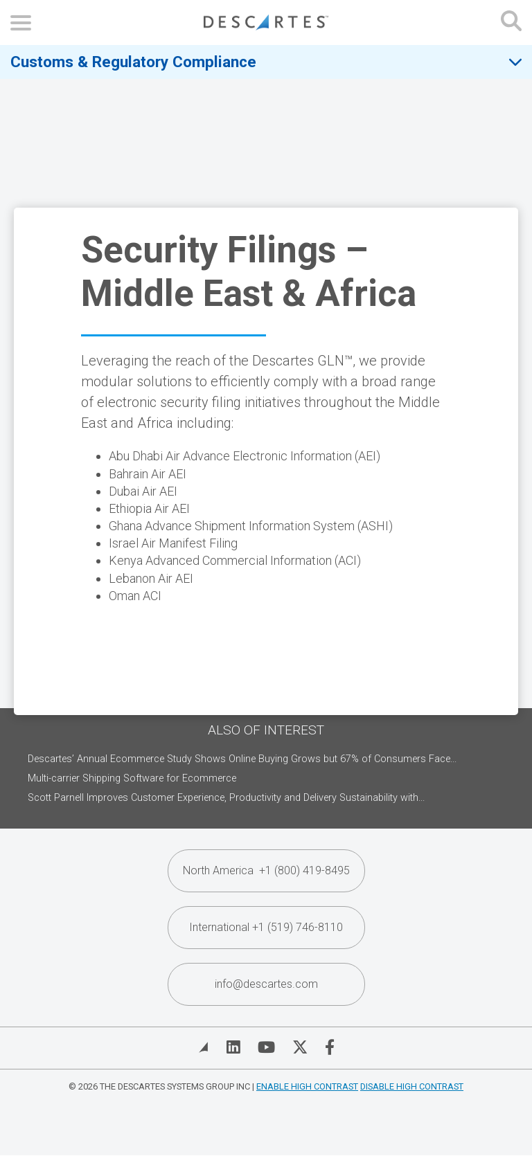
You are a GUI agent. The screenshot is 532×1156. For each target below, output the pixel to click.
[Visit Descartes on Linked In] (233, 1047)
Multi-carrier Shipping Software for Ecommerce (132, 778)
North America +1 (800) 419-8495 (266, 870)
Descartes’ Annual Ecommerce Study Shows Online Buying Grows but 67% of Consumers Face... (242, 759)
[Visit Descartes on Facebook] (330, 1047)
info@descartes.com (266, 984)
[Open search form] (511, 22)
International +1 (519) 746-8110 (266, 927)
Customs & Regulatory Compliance (133, 62)
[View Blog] (203, 1047)
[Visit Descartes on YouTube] (266, 1047)
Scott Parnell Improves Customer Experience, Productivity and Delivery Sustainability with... (226, 798)
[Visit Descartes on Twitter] (300, 1047)
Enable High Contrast (307, 1086)
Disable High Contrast (411, 1086)
